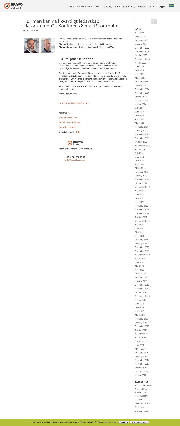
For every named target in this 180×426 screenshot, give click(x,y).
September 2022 (142, 187)
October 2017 (141, 368)
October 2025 (141, 55)
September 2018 (142, 334)
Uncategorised (141, 411)
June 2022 (139, 195)
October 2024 (141, 97)
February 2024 (141, 127)
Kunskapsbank (141, 396)
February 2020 (141, 277)
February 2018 (141, 353)
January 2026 (141, 44)
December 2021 (142, 210)
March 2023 (140, 168)
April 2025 (139, 74)
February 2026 (141, 40)
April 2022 (139, 202)
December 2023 (142, 134)
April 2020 (139, 270)
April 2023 (139, 164)
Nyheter (142, 7)
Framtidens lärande (67, 127)
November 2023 (142, 138)
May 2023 (139, 161)
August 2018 (140, 338)
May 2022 (139, 198)
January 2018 (141, 356)
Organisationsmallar (144, 403)
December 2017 (142, 360)
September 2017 (142, 371)
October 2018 (141, 330)
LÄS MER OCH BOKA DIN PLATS (74, 103)
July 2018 (139, 341)
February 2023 (141, 172)
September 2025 (142, 59)
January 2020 (141, 281)
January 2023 (141, 176)
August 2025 (140, 63)
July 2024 (139, 108)
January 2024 (141, 131)
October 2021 (141, 217)
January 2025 (141, 85)
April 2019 (139, 311)
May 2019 (139, 307)
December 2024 (142, 89)
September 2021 (142, 221)
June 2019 (139, 304)
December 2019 (142, 285)
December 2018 (142, 326)
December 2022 (142, 179)
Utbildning (107, 7)
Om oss (152, 7)
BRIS (77, 132)
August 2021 (140, 225)
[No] (177, 422)
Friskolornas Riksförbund (70, 122)
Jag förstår (124, 422)
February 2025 (141, 82)
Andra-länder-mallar (143, 386)
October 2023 (141, 142)
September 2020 (142, 255)
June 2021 (139, 228)
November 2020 (142, 251)
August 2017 (140, 375)
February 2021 (141, 240)
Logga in (162, 7)
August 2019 (140, 300)
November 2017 (142, 364)
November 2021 (142, 213)
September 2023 (142, 146)
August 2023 (140, 149)
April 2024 (139, 119)
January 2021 (141, 243)
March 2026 (140, 36)
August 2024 (140, 104)
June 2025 (139, 67)
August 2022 (140, 191)
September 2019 (142, 296)
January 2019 (141, 322)
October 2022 (141, 183)
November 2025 (142, 52)
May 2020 (139, 266)
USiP (97, 7)
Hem (72, 7)
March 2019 (140, 315)
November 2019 (142, 289)
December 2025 (142, 48)
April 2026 (139, 33)
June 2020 (139, 262)
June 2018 (139, 345)
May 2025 (139, 70)
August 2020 (140, 258)
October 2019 (141, 292)
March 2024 (140, 123)
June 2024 (139, 112)
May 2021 (139, 232)
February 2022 (141, 206)
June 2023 (139, 157)
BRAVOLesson (83, 7)
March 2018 (140, 349)
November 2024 (142, 93)
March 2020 (140, 274)
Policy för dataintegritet (139, 422)
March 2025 (140, 78)
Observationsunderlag (125, 7)
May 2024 (139, 116)
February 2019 (141, 319)
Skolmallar (139, 407)
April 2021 (139, 236)
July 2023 (139, 153)
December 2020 (142, 247)
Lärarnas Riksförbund (68, 118)
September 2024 (142, 100)
